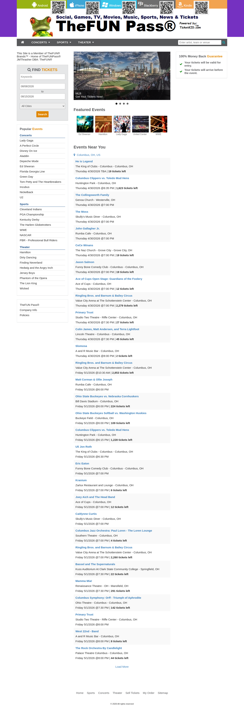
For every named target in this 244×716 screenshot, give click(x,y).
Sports (24, 204)
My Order (148, 692)
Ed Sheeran (27, 166)
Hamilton (25, 252)
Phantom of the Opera (33, 278)
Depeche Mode (29, 161)
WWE (23, 229)
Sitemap (163, 692)
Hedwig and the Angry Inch (36, 267)
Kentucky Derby (29, 219)
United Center (140, 134)
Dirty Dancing (28, 257)
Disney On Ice (28, 150)
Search (42, 114)
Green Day (26, 176)
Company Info (28, 310)
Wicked (24, 288)
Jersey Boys (27, 272)
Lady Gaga (26, 140)
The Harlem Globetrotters (35, 224)
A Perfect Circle (29, 145)
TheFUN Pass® (29, 304)
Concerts (26, 135)
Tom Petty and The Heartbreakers (40, 181)
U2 (21, 197)
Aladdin (24, 156)
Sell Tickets (133, 692)
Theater (25, 247)
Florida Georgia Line (32, 171)
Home (79, 692)
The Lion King (28, 283)
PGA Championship (32, 214)
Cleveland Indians (31, 209)
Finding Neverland (31, 262)
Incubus (25, 186)
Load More (122, 666)
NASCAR (25, 235)
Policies (24, 315)
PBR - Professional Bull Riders (38, 240)
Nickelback (26, 192)
